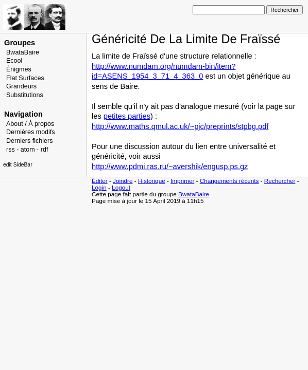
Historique (151, 180)
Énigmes (18, 69)
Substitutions (24, 95)
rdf (44, 149)
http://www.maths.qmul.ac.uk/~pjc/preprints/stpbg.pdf (180, 126)
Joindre (122, 180)
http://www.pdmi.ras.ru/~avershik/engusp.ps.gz (170, 166)
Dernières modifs (30, 132)
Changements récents (229, 180)
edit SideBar (17, 165)
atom (28, 149)
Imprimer (182, 180)
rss (10, 149)
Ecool (14, 60)
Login (99, 187)
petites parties (127, 116)
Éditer (100, 180)
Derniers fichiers (29, 140)
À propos (41, 123)
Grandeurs (21, 86)
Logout (121, 187)
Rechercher (280, 180)
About (14, 123)
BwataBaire (22, 52)
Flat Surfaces (25, 78)
